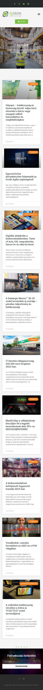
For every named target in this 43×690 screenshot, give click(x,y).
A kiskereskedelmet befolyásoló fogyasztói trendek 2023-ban (18, 486)
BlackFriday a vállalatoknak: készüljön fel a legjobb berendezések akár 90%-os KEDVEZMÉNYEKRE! (20, 425)
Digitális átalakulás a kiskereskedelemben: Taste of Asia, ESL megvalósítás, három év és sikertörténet (20, 240)
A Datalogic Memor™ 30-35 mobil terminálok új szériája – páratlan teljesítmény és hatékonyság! (21, 302)
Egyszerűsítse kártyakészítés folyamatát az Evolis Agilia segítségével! (21, 176)
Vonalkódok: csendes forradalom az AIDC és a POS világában (21, 546)
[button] (39, 14)
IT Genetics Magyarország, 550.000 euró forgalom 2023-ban (20, 364)
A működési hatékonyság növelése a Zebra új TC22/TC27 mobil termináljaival (19, 609)
